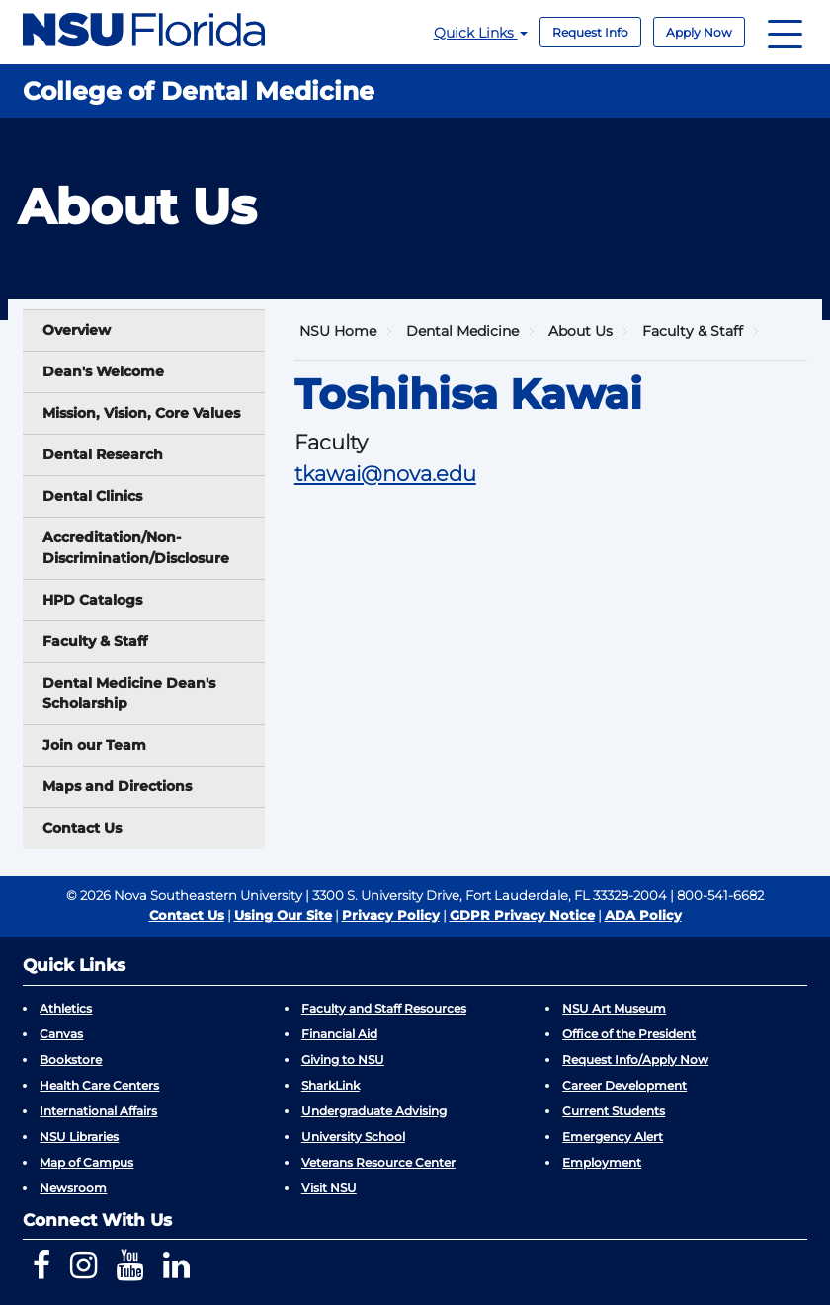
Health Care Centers (99, 1085)
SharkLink (330, 1085)
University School (353, 1136)
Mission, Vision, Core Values (141, 413)
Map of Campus (86, 1162)
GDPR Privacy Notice (522, 915)
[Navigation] (785, 32)
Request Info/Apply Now (635, 1059)
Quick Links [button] (481, 32)
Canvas (61, 1033)
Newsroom (73, 1188)
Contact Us (82, 828)
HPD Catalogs (92, 600)
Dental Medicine (462, 331)
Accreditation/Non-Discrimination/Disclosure (135, 548)
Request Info (590, 32)
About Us (580, 331)
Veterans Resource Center (378, 1162)
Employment (601, 1162)
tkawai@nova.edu (385, 473)
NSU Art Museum (614, 1008)
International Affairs (98, 1110)
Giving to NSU (342, 1059)
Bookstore (71, 1059)
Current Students (613, 1110)
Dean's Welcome (103, 371)
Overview (76, 330)
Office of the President (629, 1033)
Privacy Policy (391, 915)
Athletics (66, 1008)
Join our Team (94, 745)
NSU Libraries (79, 1136)
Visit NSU (329, 1188)
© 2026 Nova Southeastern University (184, 895)
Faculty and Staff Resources (383, 1008)
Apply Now (699, 32)
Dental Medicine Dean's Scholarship (128, 693)
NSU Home (337, 331)
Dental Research (102, 454)
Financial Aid (339, 1033)
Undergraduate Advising (374, 1110)
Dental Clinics (92, 496)
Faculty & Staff (94, 641)
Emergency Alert (612, 1136)
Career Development (624, 1085)
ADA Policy (643, 915)
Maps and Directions (117, 786)
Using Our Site (283, 915)
